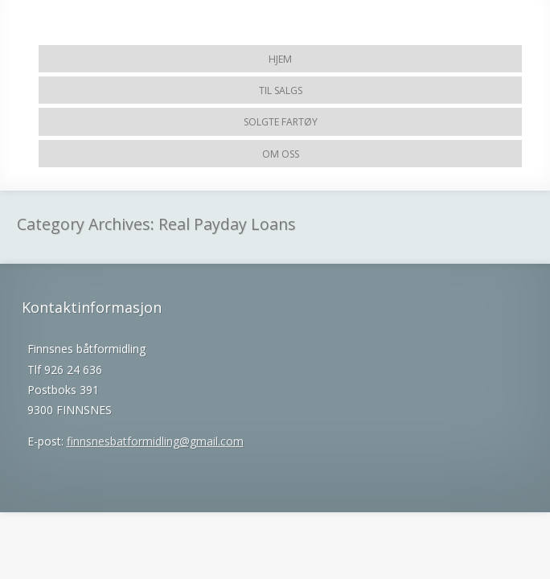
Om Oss (280, 154)
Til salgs (280, 90)
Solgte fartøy (281, 122)
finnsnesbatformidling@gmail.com (155, 441)
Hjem (280, 59)
